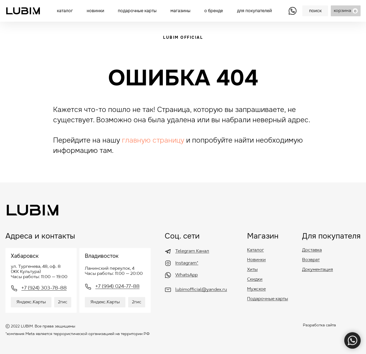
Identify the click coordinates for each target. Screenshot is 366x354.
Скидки (255, 279)
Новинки (256, 260)
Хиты (252, 270)
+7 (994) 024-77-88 (117, 286)
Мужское (256, 289)
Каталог (255, 250)
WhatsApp (186, 275)
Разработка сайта (319, 325)
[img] (292, 11)
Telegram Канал (192, 251)
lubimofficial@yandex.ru (201, 290)
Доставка (312, 250)
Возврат (311, 260)
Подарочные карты (267, 299)
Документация (317, 270)
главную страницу (153, 140)
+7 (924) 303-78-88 (44, 288)
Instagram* (186, 263)
